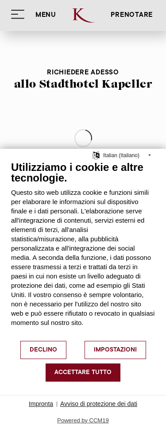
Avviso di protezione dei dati (98, 403)
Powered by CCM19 (82, 420)
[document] (83, 250)
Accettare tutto (83, 372)
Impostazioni (115, 350)
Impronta (41, 403)
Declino (43, 350)
